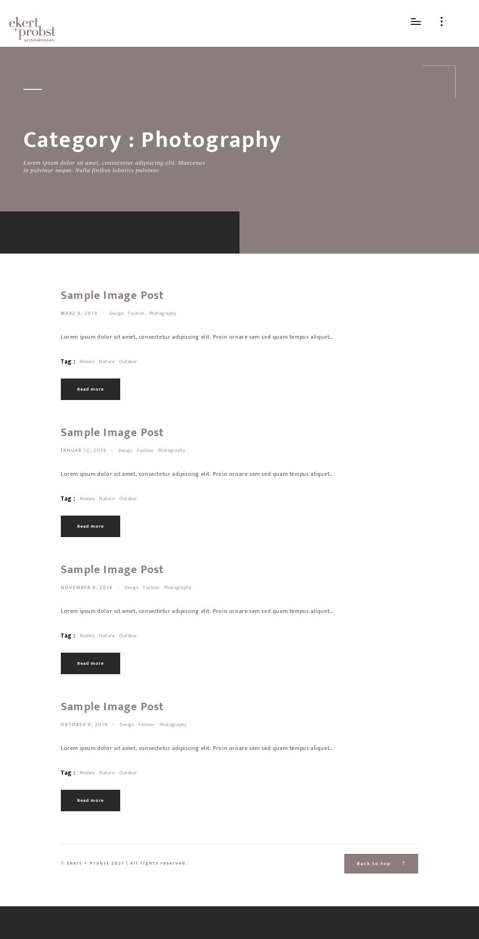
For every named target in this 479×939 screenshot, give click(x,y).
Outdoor (128, 361)
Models (87, 361)
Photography (163, 313)
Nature (107, 361)
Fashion (136, 313)
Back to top (381, 863)
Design (116, 313)
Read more (90, 389)
